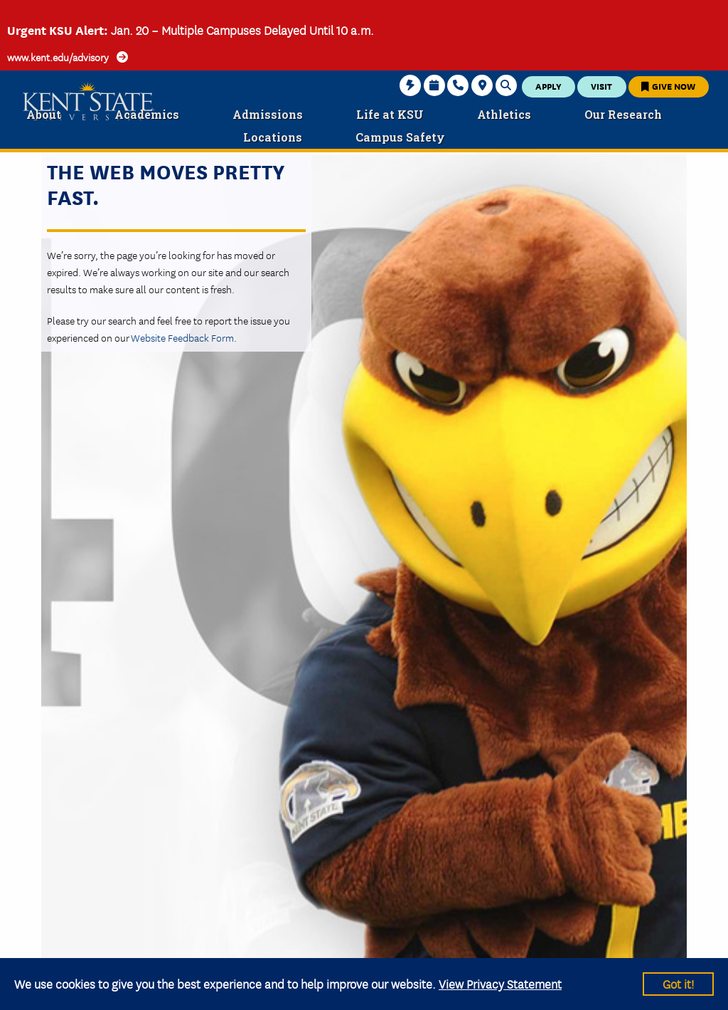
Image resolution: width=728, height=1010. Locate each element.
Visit (601, 85)
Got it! (678, 983)
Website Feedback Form (182, 337)
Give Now (668, 85)
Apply (548, 85)
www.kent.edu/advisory (58, 57)
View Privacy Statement (500, 983)
